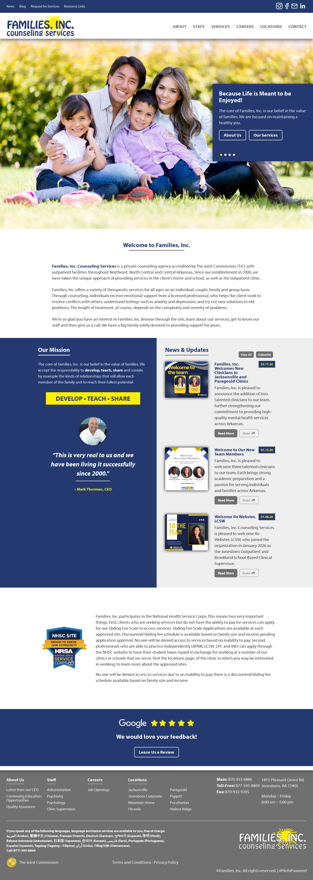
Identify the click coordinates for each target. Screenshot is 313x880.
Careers (245, 26)
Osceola (134, 809)
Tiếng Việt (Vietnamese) (111, 845)
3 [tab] (230, 155)
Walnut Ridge (180, 809)
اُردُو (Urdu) (84, 845)
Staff (199, 26)
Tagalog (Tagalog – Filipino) (54, 845)
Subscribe (264, 355)
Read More (226, 433)
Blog (22, 6)
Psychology (56, 802)
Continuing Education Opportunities (23, 798)
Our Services (266, 135)
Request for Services (45, 6)
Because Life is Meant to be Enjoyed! (255, 97)
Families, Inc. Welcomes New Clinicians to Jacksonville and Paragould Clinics (231, 372)
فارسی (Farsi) (117, 841)
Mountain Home (141, 802)
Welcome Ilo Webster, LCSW (235, 518)
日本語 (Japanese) (67, 841)
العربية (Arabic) (17, 836)
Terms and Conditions (131, 862)
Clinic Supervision (61, 809)
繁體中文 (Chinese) (44, 836)
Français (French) (72, 836)
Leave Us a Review (156, 752)
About (180, 26)
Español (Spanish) (19, 845)
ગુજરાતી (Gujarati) (128, 836)
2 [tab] (225, 155)
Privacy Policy (166, 862)
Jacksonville (137, 790)
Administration (59, 790)
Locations (271, 26)
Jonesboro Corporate (145, 796)
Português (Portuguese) (146, 841)
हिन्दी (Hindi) (151, 836)
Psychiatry (55, 796)
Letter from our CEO (22, 790)
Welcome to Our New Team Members (235, 452)
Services (220, 26)
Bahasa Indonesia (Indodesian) (29, 841)
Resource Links (74, 6)
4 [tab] (234, 155)
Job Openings (99, 790)
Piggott (176, 796)
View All (246, 355)
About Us (232, 135)
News (10, 6)
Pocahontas (179, 802)
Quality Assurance (20, 807)
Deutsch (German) (99, 836)
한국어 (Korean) (94, 841)
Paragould (178, 790)
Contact (297, 26)
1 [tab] (221, 155)
